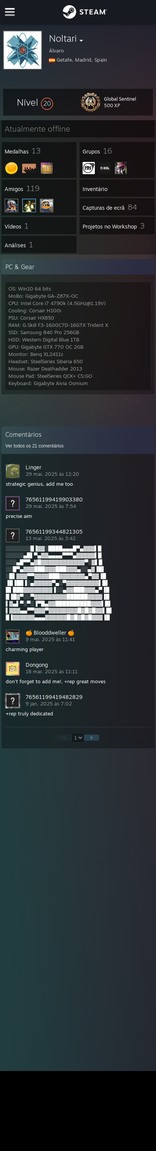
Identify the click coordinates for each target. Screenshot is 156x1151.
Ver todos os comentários (34, 446)
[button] (35, 102)
